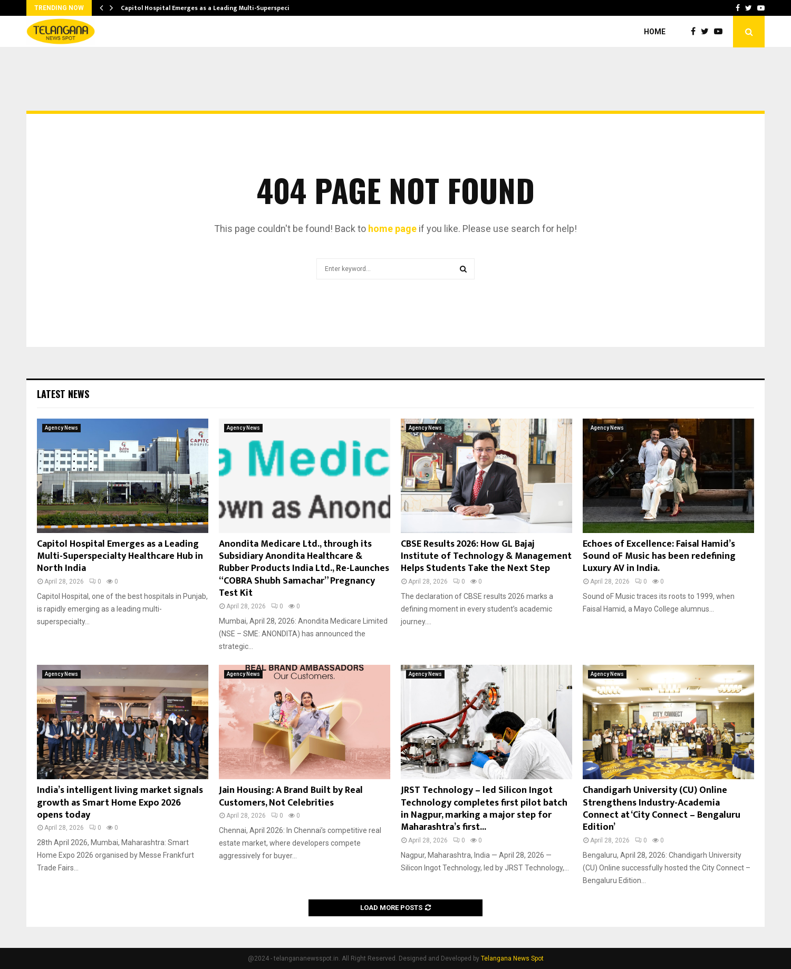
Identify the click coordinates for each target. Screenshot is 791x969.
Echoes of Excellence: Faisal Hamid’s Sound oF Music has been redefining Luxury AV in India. (659, 556)
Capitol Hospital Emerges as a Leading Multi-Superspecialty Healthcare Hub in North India (120, 556)
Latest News (63, 394)
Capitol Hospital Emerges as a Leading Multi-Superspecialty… (213, 8)
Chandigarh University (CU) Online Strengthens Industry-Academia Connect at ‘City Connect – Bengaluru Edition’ (661, 808)
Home (654, 31)
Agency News (61, 428)
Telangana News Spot (512, 958)
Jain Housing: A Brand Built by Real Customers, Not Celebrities (291, 796)
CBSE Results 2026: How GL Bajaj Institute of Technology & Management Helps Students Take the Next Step (486, 556)
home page (392, 228)
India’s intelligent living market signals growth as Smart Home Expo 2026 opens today (120, 802)
